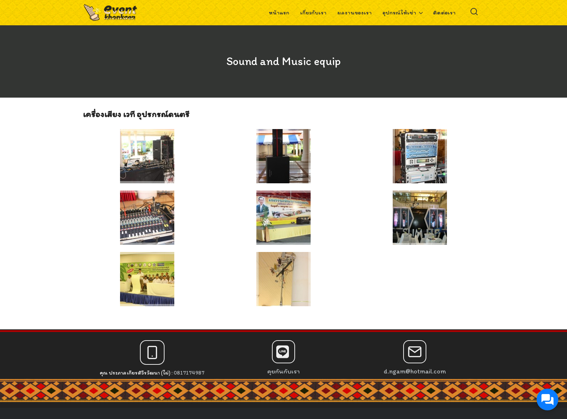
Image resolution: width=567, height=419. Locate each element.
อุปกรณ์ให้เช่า (399, 12)
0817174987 (189, 372)
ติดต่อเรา (444, 12)
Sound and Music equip (283, 61)
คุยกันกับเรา (283, 371)
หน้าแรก (279, 12)
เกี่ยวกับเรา (313, 12)
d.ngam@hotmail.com (415, 371)
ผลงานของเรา (354, 12)
